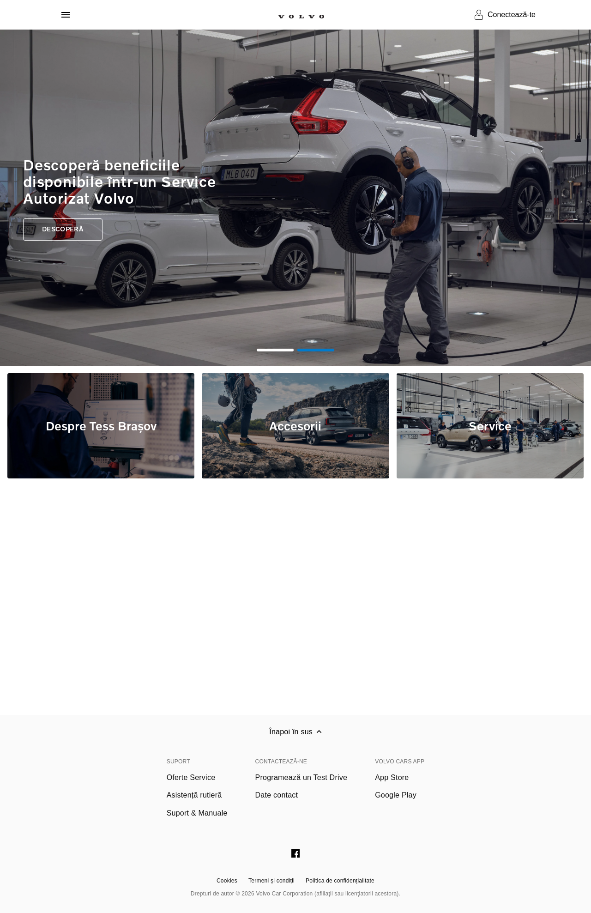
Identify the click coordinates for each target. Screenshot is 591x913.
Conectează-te (512, 14)
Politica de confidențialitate (340, 880)
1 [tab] (275, 350)
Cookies (227, 880)
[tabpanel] (295, 198)
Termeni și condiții (271, 880)
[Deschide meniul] (65, 15)
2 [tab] (315, 350)
